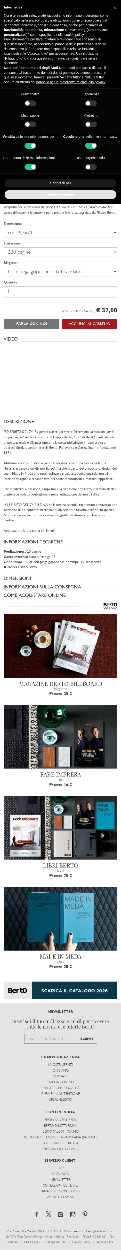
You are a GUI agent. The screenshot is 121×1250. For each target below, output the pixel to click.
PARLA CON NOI (31, 324)
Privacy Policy (81, 1242)
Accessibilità (105, 1242)
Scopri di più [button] (60, 183)
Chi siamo (61, 1071)
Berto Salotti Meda (60, 1120)
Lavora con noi (60, 1082)
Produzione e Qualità (61, 1088)
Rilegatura (11, 263)
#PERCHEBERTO (60, 1100)
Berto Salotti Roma (60, 1126)
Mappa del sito (56, 1242)
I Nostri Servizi (60, 1065)
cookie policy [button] (74, 35)
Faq (61, 1168)
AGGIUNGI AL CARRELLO (89, 324)
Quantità (10, 282)
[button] (60, 339)
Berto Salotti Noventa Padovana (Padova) (60, 1137)
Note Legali (32, 1242)
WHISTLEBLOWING (61, 1197)
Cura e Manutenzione (60, 1094)
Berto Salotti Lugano (60, 1149)
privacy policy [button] (39, 20)
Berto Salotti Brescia (60, 1143)
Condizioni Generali (60, 1186)
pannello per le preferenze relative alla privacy (70, 82)
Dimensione (13, 224)
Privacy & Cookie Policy (60, 1191)
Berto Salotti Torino (61, 1132)
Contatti (60, 1076)
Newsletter (60, 1180)
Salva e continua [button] (60, 194)
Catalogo (60, 1174)
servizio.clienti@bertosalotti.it (93, 1231)
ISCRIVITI (87, 1039)
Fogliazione (12, 243)
